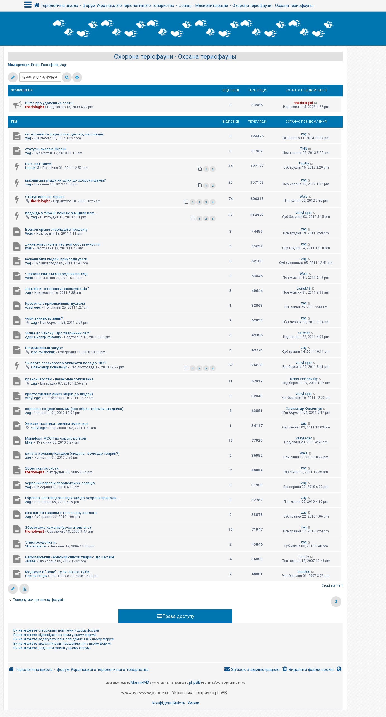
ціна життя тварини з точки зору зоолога (61, 513)
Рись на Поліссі (38, 164)
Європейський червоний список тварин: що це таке (69, 557)
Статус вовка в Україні (44, 197)
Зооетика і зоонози (42, 468)
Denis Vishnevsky (304, 379)
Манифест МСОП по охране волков (55, 438)
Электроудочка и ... (42, 542)
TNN (303, 149)
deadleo (304, 572)
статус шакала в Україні (45, 149)
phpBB (195, 682)
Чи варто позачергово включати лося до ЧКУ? (66, 363)
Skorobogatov (35, 546)
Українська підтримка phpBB (199, 692)
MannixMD (140, 682)
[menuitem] (308, 669)
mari (28, 248)
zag (63, 65)
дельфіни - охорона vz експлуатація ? (57, 289)
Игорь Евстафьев (44, 65)
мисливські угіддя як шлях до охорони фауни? (65, 180)
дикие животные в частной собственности (62, 244)
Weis (304, 197)
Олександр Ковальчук (49, 367)
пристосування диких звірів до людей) (59, 394)
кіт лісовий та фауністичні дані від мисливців (64, 134)
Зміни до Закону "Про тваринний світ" (58, 333)
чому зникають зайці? (44, 318)
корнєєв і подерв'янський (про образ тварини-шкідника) (74, 409)
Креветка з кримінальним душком (55, 303)
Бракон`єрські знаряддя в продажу (56, 229)
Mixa (28, 442)
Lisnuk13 (32, 168)
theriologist (34, 107)
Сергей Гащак (36, 576)
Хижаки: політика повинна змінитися (56, 423)
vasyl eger (304, 213)
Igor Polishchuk (43, 352)
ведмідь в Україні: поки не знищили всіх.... (61, 213)
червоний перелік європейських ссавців (60, 483)
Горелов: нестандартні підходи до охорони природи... (72, 498)
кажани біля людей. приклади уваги (56, 259)
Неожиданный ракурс (44, 348)
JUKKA (30, 561)
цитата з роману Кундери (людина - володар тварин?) (72, 453)
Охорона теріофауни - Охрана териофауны (175, 56)
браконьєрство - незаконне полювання (59, 379)
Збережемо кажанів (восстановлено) (58, 527)
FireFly (304, 164)
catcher (304, 333)
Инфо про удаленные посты (49, 103)
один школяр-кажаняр (43, 337)
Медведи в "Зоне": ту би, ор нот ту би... (58, 572)
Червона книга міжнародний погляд (56, 274)
